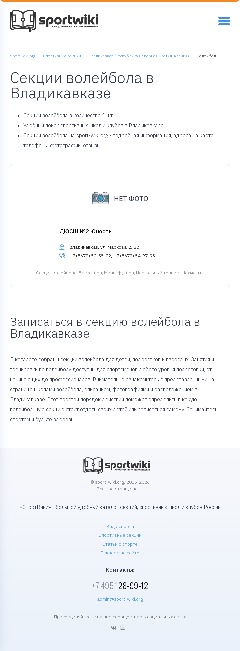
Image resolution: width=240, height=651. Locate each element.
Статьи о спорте (120, 544)
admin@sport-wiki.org (120, 599)
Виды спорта (120, 526)
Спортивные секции (120, 535)
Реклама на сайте (120, 553)
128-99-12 (120, 585)
